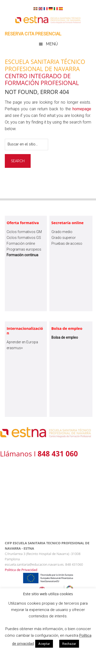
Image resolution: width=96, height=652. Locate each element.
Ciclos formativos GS (24, 238)
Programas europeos (24, 249)
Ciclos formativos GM (24, 232)
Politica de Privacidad (21, 569)
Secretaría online (67, 222)
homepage (81, 108)
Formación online (21, 243)
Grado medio (61, 232)
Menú (52, 44)
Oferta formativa (23, 222)
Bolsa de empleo (66, 328)
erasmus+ (15, 348)
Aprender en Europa (22, 342)
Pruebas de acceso (66, 243)
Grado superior (63, 238)
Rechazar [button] (69, 644)
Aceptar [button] (44, 644)
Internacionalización (25, 330)
